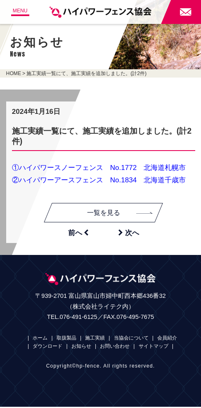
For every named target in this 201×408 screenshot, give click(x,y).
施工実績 (95, 339)
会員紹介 (167, 339)
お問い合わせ (115, 348)
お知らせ (81, 348)
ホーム (40, 339)
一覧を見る (121, 213)
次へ (128, 233)
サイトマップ (153, 348)
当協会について (131, 339)
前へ (78, 233)
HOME (13, 73)
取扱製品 (66, 339)
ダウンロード (47, 348)
